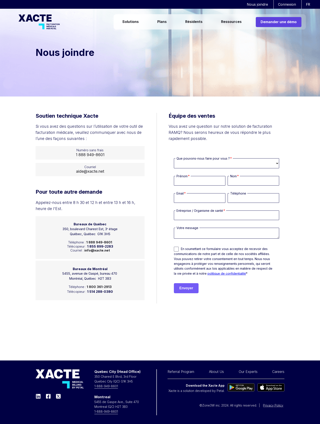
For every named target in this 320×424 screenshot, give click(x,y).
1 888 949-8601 (90, 154)
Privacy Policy (273, 405)
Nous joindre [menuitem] (257, 4)
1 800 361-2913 (99, 287)
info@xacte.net (97, 250)
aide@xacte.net (90, 171)
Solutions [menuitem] (130, 21)
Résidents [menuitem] (193, 21)
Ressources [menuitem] (231, 21)
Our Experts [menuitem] (248, 371)
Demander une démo (279, 22)
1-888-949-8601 (106, 386)
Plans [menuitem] (162, 21)
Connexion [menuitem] (287, 4)
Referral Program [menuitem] (181, 371)
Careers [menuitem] (278, 371)
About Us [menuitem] (216, 371)
